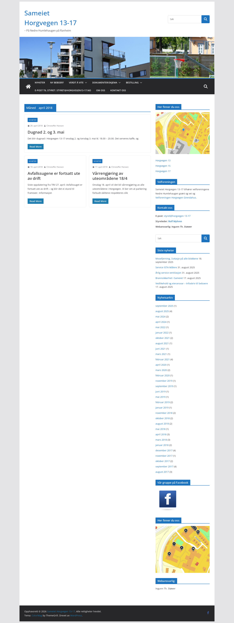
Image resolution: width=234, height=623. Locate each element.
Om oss (100, 90)
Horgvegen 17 (163, 171)
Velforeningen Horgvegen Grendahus (176, 197)
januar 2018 (162, 445)
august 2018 (162, 423)
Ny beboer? (57, 82)
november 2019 (164, 380)
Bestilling (132, 82)
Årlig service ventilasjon (168, 272)
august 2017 (162, 471)
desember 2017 (164, 450)
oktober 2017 (163, 461)
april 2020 (161, 364)
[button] (85, 82)
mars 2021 (161, 354)
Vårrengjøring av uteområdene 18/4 (109, 176)
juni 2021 (161, 348)
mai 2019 (160, 396)
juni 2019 (161, 391)
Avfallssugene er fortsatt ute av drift (54, 176)
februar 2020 (163, 375)
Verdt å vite (76, 82)
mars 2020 (161, 370)
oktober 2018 (163, 418)
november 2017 (164, 455)
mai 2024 (160, 316)
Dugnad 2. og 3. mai (46, 132)
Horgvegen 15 (163, 165)
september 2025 (164, 305)
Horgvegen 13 (163, 160)
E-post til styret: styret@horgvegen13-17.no (63, 90)
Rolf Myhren (175, 221)
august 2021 (162, 343)
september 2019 (164, 386)
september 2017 (164, 466)
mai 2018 (160, 429)
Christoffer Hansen (55, 125)
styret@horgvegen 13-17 (177, 215)
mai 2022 (160, 327)
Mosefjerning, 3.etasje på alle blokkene (177, 258)
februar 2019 (163, 402)
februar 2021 (163, 359)
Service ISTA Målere (166, 267)
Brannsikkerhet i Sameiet (169, 278)
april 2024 (161, 321)
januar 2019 (162, 407)
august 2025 (162, 311)
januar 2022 (162, 332)
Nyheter (40, 82)
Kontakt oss (118, 90)
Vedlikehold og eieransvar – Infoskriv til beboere (182, 283)
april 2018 (161, 434)
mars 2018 (161, 439)
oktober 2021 (163, 337)
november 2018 (164, 412)
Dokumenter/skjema (104, 82)
